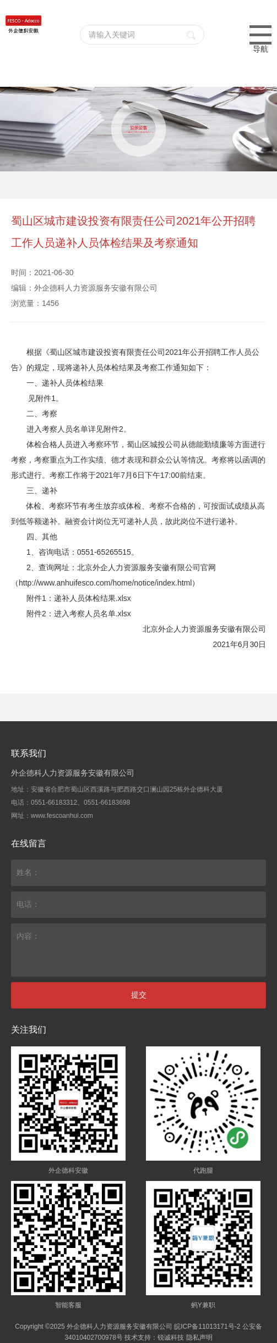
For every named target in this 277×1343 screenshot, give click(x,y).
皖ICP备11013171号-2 (207, 1326)
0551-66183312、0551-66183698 (80, 802)
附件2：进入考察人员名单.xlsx (78, 613)
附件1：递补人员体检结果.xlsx (78, 598)
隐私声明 (199, 1337)
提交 (138, 994)
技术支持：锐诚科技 (154, 1337)
